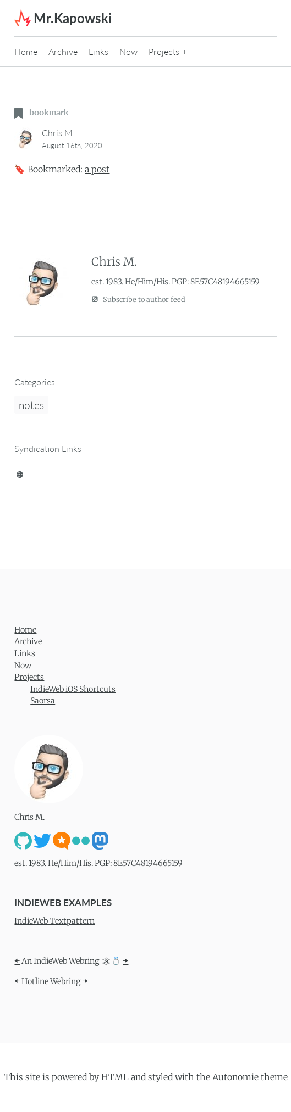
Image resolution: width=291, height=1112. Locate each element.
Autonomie (235, 1076)
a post (97, 169)
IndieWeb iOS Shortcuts (73, 689)
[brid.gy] (19, 472)
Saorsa (42, 701)
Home (25, 51)
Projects (164, 51)
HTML (115, 1076)
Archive (63, 51)
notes (31, 405)
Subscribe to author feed (138, 299)
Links (98, 51)
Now (128, 51)
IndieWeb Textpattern (54, 921)
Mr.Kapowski (73, 18)
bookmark (41, 112)
